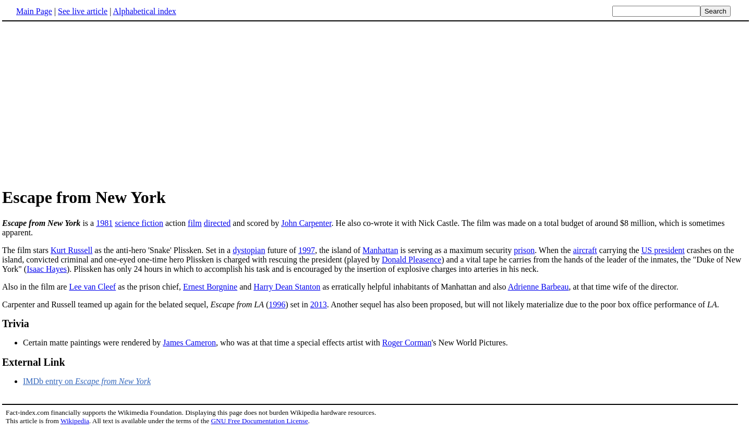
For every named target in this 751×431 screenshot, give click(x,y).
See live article (82, 11)
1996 (277, 304)
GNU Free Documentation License (259, 421)
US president (663, 250)
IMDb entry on (87, 381)
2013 (318, 304)
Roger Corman (407, 342)
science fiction (139, 223)
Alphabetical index (144, 11)
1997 (306, 250)
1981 (104, 223)
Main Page (34, 11)
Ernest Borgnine (210, 286)
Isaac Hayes (47, 269)
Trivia (15, 323)
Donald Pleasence (411, 259)
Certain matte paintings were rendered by (93, 342)
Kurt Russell (71, 250)
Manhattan (380, 250)
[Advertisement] (89, 104)
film (195, 223)
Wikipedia (74, 421)
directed (217, 223)
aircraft (585, 250)
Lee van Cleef (92, 286)
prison (524, 250)
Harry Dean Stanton (286, 286)
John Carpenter (306, 223)
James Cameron (189, 342)
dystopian (249, 250)
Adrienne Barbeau (538, 286)
